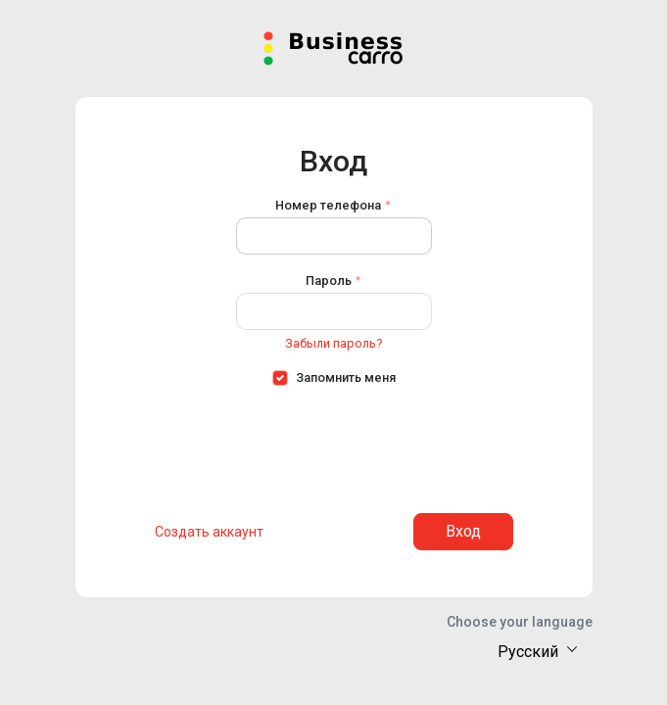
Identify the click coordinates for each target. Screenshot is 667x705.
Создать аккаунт (209, 532)
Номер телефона (328, 205)
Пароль (329, 280)
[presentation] (334, 443)
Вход (463, 531)
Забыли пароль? (333, 343)
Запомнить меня (346, 377)
